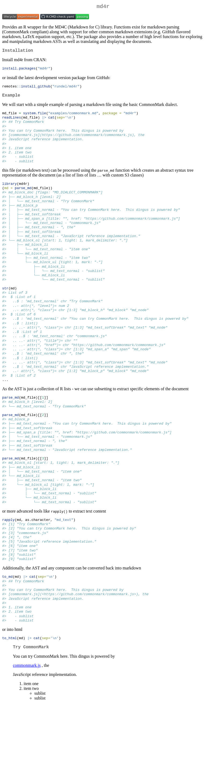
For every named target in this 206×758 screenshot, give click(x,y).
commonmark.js (27, 718)
